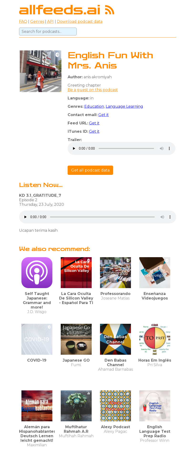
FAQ (23, 21)
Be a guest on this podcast (93, 90)
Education (94, 106)
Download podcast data (79, 21)
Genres (37, 21)
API (50, 21)
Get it (103, 115)
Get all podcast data (90, 170)
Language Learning (124, 106)
